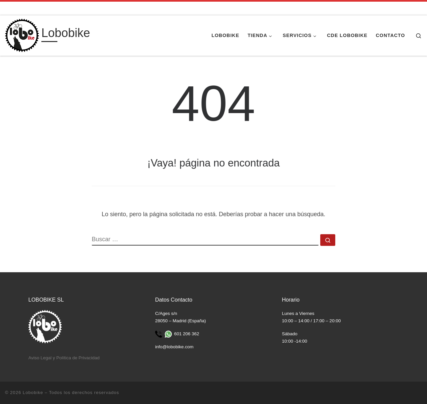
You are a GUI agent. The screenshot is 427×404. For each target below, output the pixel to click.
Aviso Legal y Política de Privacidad (64, 357)
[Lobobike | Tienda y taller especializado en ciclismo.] (22, 34)
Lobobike (33, 392)
